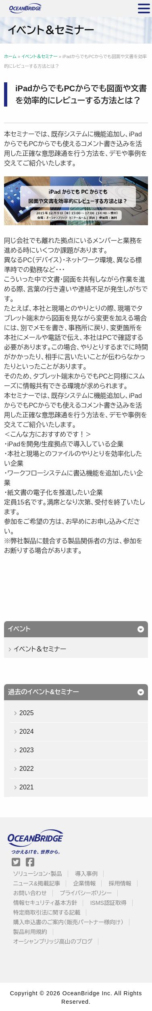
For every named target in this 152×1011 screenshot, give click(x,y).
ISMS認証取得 (108, 903)
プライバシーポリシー (86, 893)
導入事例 (86, 874)
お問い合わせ (30, 893)
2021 (26, 787)
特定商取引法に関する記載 (46, 912)
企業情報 (84, 883)
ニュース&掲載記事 (36, 883)
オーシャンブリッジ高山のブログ (53, 941)
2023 (26, 750)
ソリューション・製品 (37, 874)
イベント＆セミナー (40, 649)
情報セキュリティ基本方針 (45, 903)
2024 (26, 731)
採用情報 (120, 883)
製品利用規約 (30, 932)
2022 (26, 768)
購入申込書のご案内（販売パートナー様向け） (68, 922)
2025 (26, 713)
